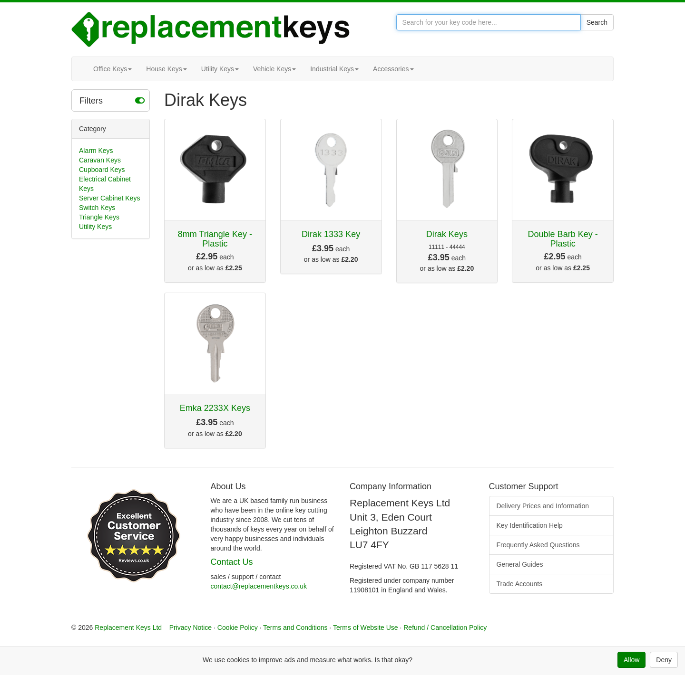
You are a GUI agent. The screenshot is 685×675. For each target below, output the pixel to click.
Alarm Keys (96, 150)
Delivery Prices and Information (543, 506)
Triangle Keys (99, 217)
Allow (631, 660)
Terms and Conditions (295, 627)
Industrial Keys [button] (334, 69)
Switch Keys (97, 207)
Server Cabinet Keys (109, 198)
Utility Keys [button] (220, 69)
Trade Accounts (520, 584)
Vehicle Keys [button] (274, 69)
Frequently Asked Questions (538, 545)
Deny (664, 660)
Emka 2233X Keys (215, 408)
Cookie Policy (237, 627)
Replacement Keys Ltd (128, 627)
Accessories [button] (393, 69)
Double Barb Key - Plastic (563, 238)
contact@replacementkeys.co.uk (259, 586)
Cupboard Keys (102, 169)
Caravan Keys (100, 160)
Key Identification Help (530, 525)
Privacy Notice (190, 627)
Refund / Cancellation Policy (445, 627)
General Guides (520, 564)
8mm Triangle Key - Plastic (215, 238)
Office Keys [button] (112, 69)
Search (597, 22)
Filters (112, 100)
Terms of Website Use (365, 627)
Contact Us (232, 562)
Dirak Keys (447, 234)
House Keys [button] (166, 69)
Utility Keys (95, 226)
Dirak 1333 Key (331, 234)
